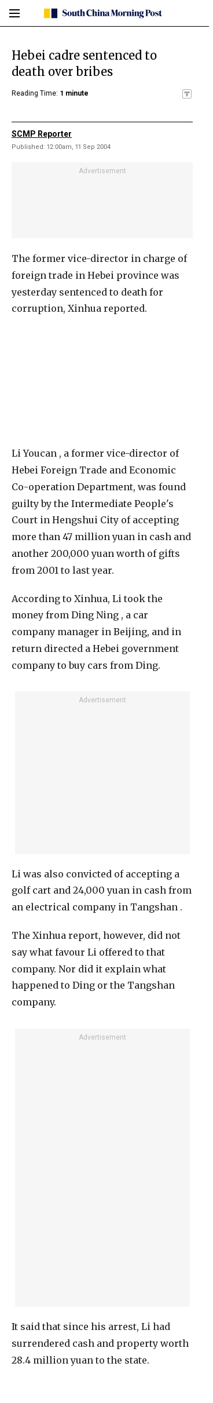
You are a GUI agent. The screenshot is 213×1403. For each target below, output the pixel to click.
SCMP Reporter (42, 134)
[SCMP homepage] (102, 13)
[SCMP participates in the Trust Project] (187, 94)
